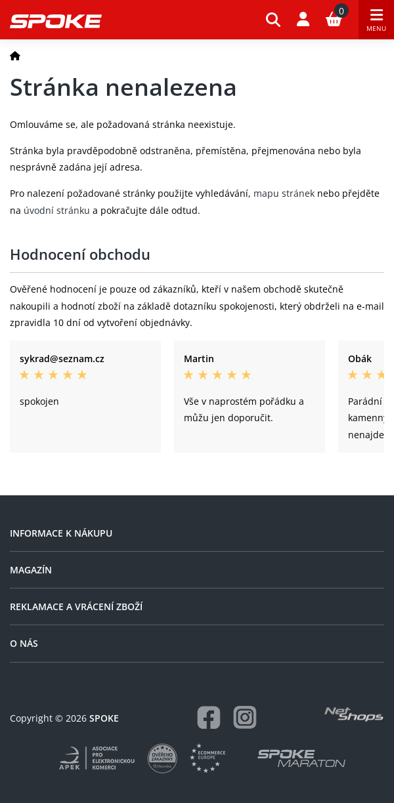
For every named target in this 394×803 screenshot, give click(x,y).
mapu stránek (284, 193)
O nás (24, 643)
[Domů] (15, 55)
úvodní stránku (57, 210)
